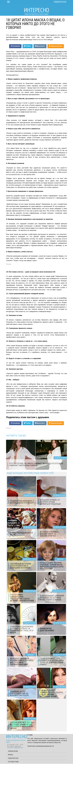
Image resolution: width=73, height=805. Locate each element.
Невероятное (13, 799)
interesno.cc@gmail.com (15, 789)
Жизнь (10, 796)
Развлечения (13, 792)
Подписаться (60, 1)
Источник (8, 469)
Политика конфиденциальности (40, 787)
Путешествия (13, 803)
